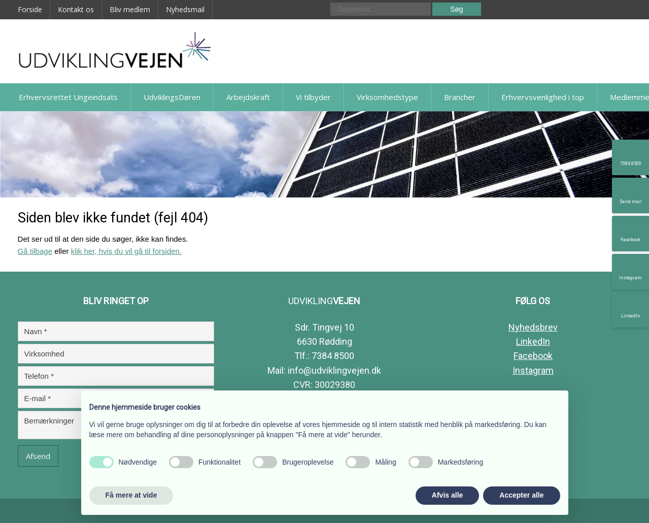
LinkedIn (533, 341)
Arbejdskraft (248, 97)
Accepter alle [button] (521, 495)
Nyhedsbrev (533, 327)
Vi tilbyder (313, 97)
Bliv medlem (130, 9)
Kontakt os (76, 9)
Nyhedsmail (185, 9)
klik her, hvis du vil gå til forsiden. (126, 251)
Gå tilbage (35, 251)
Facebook (533, 355)
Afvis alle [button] (447, 495)
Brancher (459, 97)
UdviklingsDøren (172, 97)
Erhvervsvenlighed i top (542, 97)
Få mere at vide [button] (131, 495)
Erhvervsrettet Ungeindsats (68, 97)
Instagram (533, 370)
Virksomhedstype (387, 97)
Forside (30, 9)
